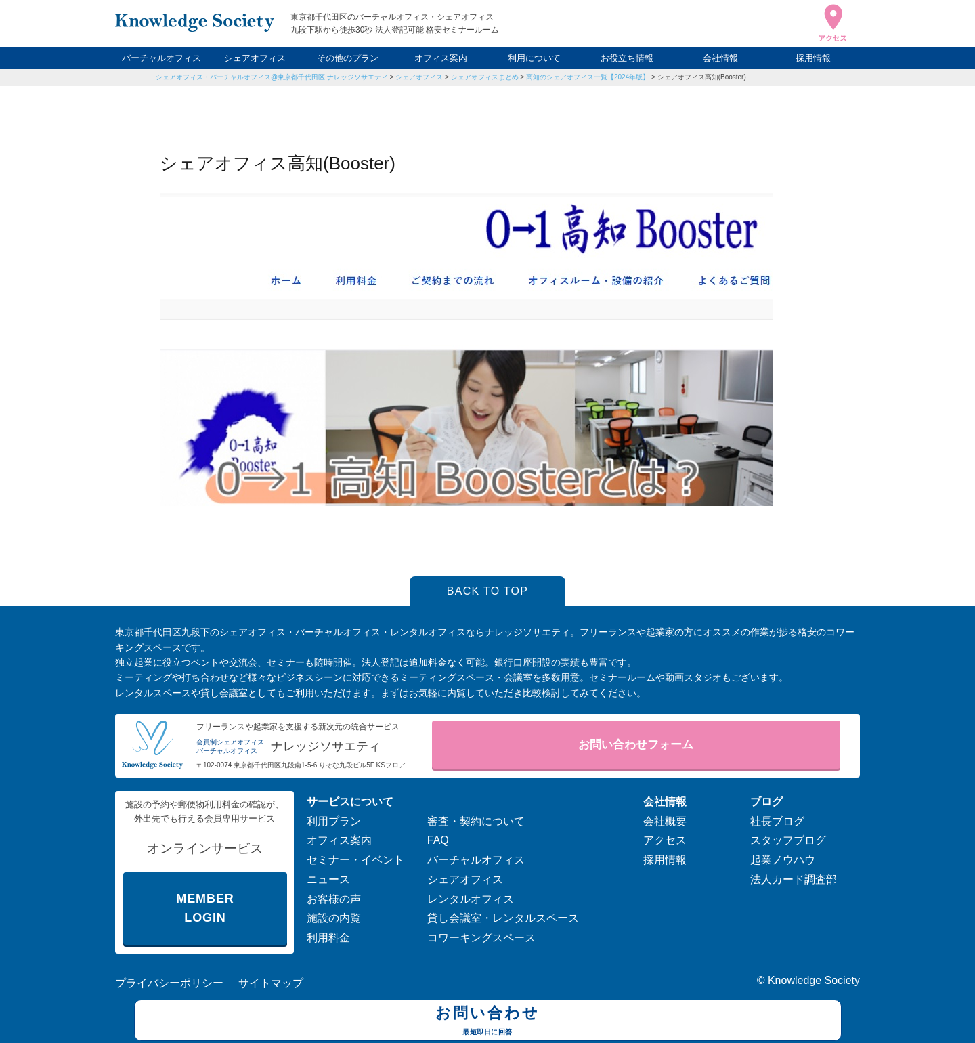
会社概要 (665, 821)
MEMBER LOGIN (205, 908)
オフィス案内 (440, 58)
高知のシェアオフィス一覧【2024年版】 (587, 77)
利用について (534, 58)
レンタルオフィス (470, 899)
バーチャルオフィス (161, 58)
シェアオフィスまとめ (485, 77)
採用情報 (813, 58)
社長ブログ (777, 821)
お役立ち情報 (627, 58)
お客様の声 (334, 899)
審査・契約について (476, 821)
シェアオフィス (255, 58)
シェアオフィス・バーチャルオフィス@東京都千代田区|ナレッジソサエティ (272, 77)
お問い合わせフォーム (635, 744)
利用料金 (328, 937)
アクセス (665, 840)
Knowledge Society (814, 980)
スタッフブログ (788, 840)
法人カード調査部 (793, 879)
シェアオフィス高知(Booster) (701, 77)
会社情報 (720, 58)
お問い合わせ (488, 1022)
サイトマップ (270, 983)
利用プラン (334, 821)
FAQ (438, 840)
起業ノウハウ (782, 860)
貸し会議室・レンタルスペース (503, 918)
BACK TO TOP (488, 591)
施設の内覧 (334, 918)
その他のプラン (347, 58)
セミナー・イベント (355, 860)
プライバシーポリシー (169, 983)
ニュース (328, 879)
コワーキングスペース (481, 937)
